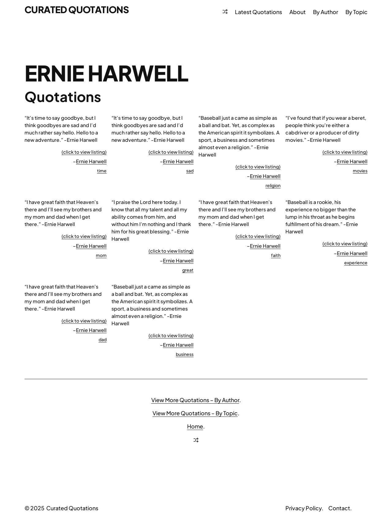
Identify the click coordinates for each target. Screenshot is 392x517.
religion (273, 185)
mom (101, 255)
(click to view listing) (84, 152)
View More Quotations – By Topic (195, 413)
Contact (339, 507)
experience (356, 262)
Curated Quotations (76, 9)
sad (190, 170)
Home (195, 426)
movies (360, 170)
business (185, 354)
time (102, 170)
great (188, 270)
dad (103, 339)
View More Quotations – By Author (195, 399)
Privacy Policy (303, 507)
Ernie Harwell (91, 161)
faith (276, 255)
